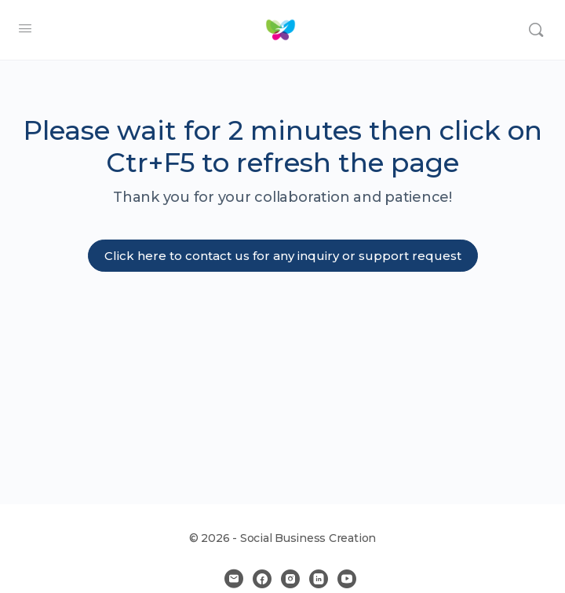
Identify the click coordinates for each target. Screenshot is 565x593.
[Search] (536, 30)
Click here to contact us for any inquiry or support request (282, 255)
